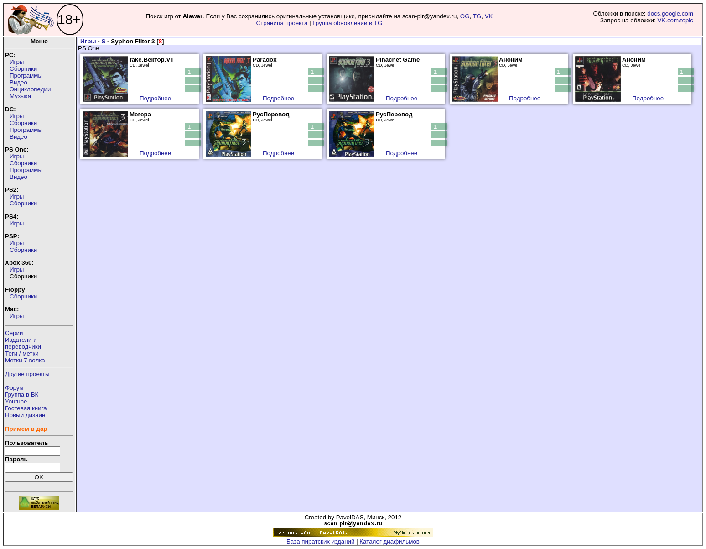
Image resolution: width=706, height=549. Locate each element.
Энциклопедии (30, 89)
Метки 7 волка (25, 360)
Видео (18, 82)
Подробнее (155, 98)
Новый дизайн (25, 415)
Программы (26, 75)
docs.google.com (670, 13)
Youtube (16, 401)
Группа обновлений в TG (347, 23)
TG (477, 16)
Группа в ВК (21, 394)
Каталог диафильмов (389, 541)
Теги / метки (22, 353)
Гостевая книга (26, 408)
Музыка (20, 96)
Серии (14, 332)
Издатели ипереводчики (23, 343)
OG (465, 16)
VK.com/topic (675, 20)
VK (489, 16)
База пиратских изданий (320, 541)
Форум (14, 387)
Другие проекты (27, 374)
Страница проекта (282, 23)
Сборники (23, 68)
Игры (17, 61)
